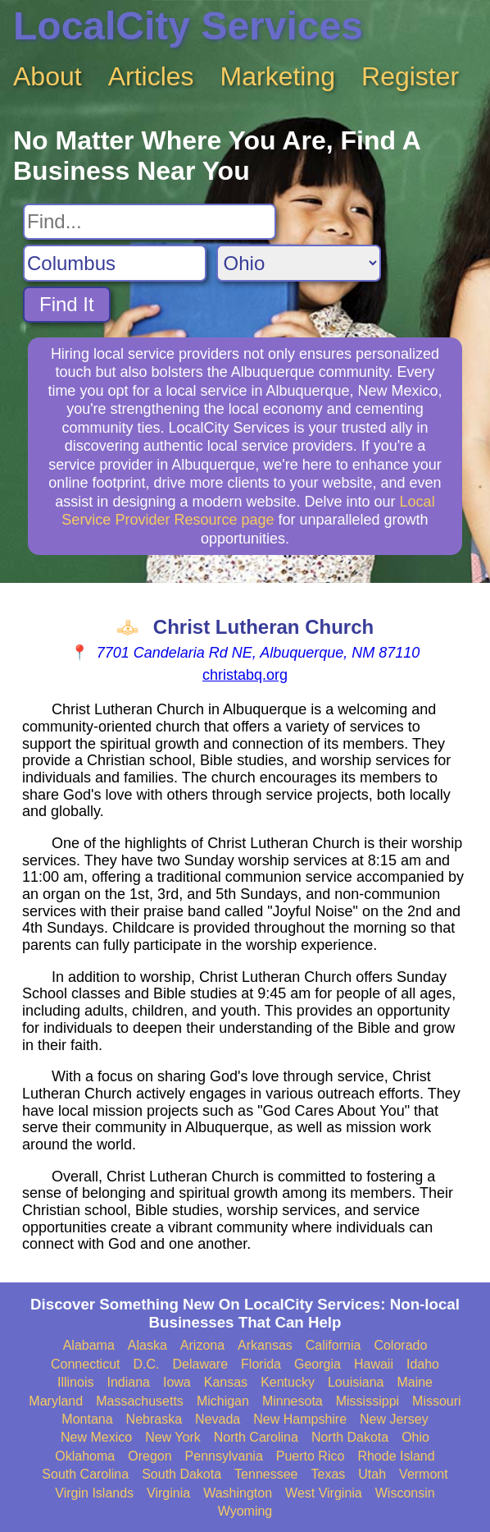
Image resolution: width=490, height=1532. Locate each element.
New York (173, 1437)
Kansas (225, 1382)
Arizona (202, 1345)
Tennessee (265, 1474)
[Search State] (298, 263)
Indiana (128, 1382)
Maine (415, 1382)
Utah (372, 1474)
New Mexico (96, 1437)
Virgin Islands (94, 1493)
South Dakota (181, 1474)
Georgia (317, 1364)
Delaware (201, 1364)
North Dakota (349, 1437)
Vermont (423, 1474)
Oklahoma (85, 1456)
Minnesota (292, 1401)
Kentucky (288, 1382)
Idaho (422, 1364)
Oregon (149, 1456)
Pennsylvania (224, 1456)
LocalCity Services (188, 26)
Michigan (223, 1401)
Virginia (168, 1493)
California (333, 1345)
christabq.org (245, 675)
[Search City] (114, 263)
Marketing (278, 76)
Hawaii (373, 1364)
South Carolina (85, 1474)
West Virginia (323, 1493)
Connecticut (85, 1364)
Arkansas (265, 1345)
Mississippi (367, 1401)
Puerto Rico (310, 1456)
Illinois (75, 1382)
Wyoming (245, 1511)
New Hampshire (300, 1419)
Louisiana (356, 1382)
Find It (66, 304)
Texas (328, 1474)
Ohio (415, 1437)
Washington (237, 1493)
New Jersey (394, 1419)
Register (410, 76)
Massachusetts (140, 1401)
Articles (151, 76)
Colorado (400, 1345)
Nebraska (154, 1419)
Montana (86, 1419)
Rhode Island (395, 1456)
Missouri (436, 1401)
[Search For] (149, 222)
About (47, 76)
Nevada (217, 1419)
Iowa (177, 1382)
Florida (261, 1364)
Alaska (147, 1345)
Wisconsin (405, 1493)
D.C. (147, 1364)
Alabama (89, 1345)
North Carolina (256, 1437)
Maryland (56, 1401)
